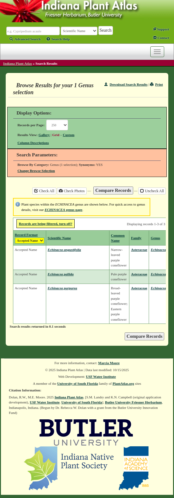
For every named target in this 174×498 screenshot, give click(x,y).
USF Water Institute (101, 376)
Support (161, 29)
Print (156, 84)
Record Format (26, 235)
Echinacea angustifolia (64, 250)
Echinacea (158, 250)
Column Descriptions (33, 143)
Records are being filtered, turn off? (45, 224)
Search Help (58, 39)
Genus (155, 238)
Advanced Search (24, 39)
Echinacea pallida (61, 274)
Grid (55, 135)
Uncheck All (152, 191)
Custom (69, 135)
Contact (161, 38)
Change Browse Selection (36, 171)
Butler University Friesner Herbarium (133, 402)
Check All (44, 191)
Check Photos (71, 191)
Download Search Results (125, 84)
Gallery (44, 135)
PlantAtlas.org (123, 383)
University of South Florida (77, 383)
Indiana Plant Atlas (17, 63)
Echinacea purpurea (62, 288)
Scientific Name (59, 238)
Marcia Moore (109, 363)
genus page (63, 210)
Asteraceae (139, 250)
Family (136, 238)
